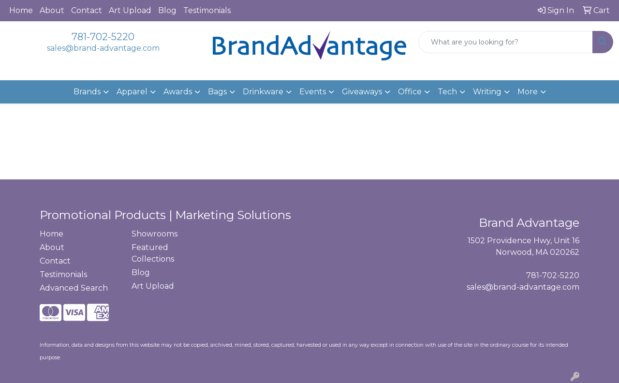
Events (312, 91)
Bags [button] (217, 91)
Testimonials (207, 10)
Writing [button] (487, 91)
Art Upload (130, 10)
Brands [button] (87, 91)
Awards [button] (177, 91)
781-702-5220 (103, 37)
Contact (86, 10)
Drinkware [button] (263, 91)
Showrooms (154, 233)
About (52, 10)
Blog (167, 10)
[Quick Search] (505, 42)
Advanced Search (74, 288)
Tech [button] (447, 91)
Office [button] (410, 91)
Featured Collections (153, 253)
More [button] (527, 91)
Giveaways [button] (362, 91)
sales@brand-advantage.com (103, 48)
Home (21, 10)
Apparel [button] (132, 91)
